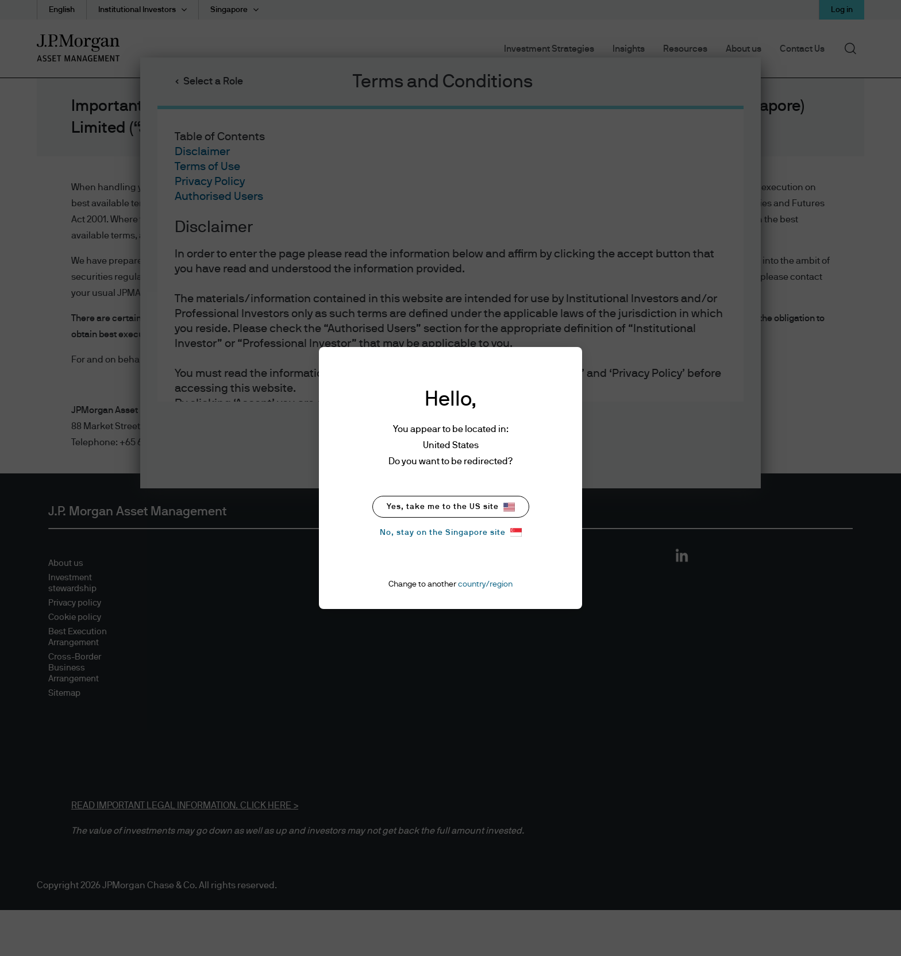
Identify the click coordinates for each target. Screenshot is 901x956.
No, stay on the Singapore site (451, 532)
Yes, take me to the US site (451, 507)
